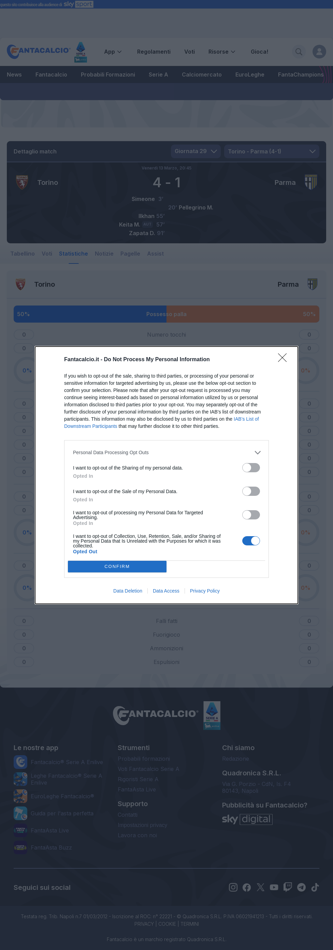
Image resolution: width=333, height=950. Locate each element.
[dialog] (166, 475)
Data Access (166, 591)
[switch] (251, 467)
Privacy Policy (205, 591)
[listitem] (166, 452)
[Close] (284, 359)
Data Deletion (127, 591)
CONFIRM (117, 566)
